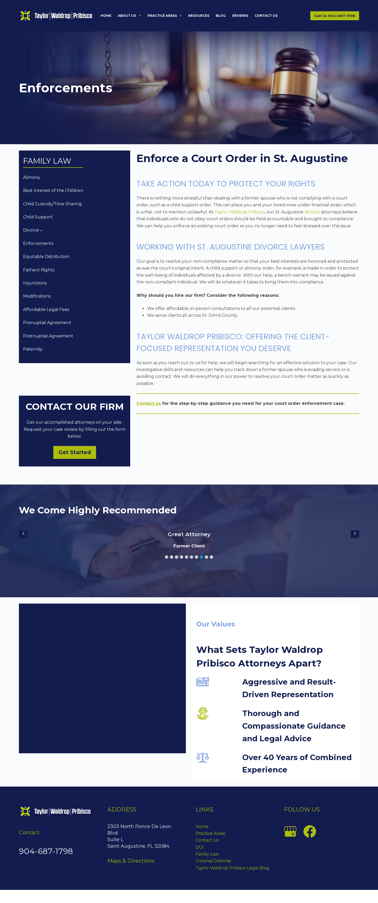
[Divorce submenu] (41, 230)
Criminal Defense (213, 860)
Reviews (240, 16)
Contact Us (266, 16)
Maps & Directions (131, 861)
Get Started (75, 452)
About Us (130, 16)
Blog (221, 16)
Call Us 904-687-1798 (334, 16)
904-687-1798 (46, 851)
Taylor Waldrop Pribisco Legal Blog (232, 868)
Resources (198, 16)
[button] (166, 557)
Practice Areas (166, 16)
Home (106, 16)
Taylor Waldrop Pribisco (239, 211)
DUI (200, 847)
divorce (312, 211)
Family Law (207, 854)
